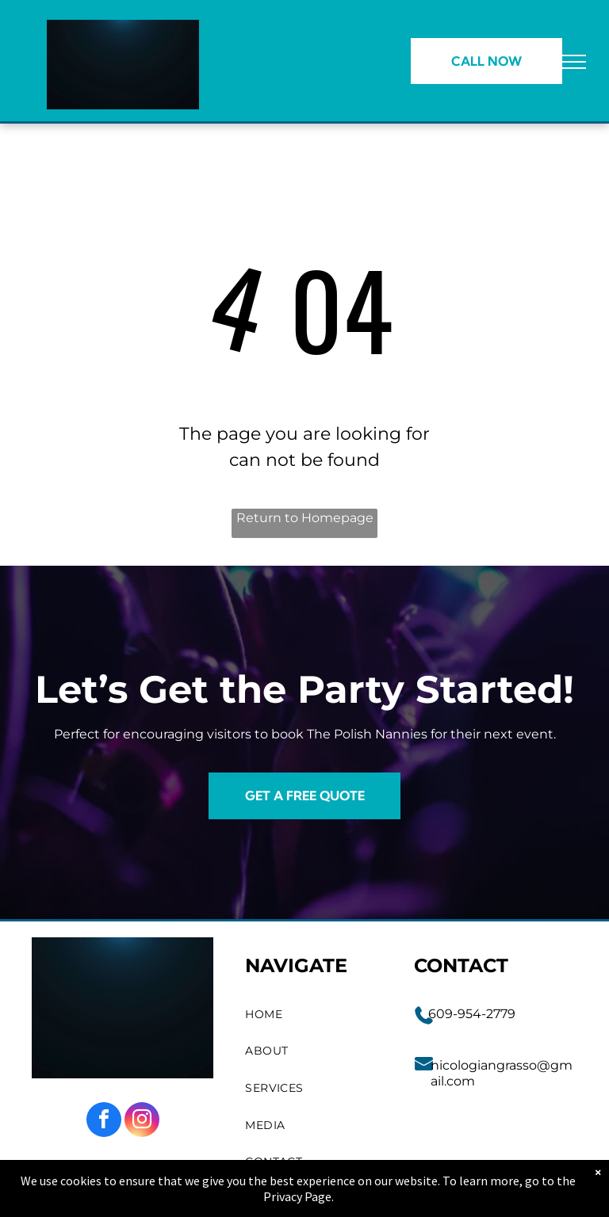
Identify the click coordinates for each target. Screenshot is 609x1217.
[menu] (574, 61)
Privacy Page (297, 1196)
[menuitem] (314, 1014)
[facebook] (103, 1121)
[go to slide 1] (123, 87)
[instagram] (141, 1121)
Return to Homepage (304, 517)
